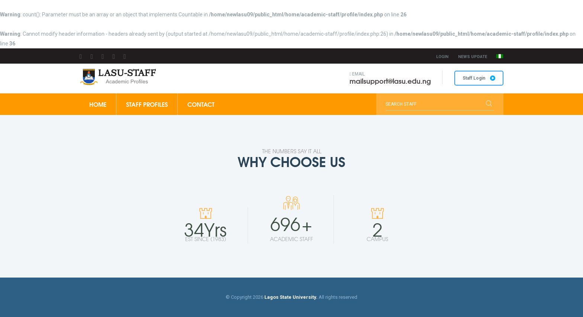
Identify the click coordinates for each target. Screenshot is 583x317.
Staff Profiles (147, 104)
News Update (472, 56)
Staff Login (479, 78)
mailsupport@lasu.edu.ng (390, 81)
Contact (201, 104)
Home (97, 104)
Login (442, 56)
